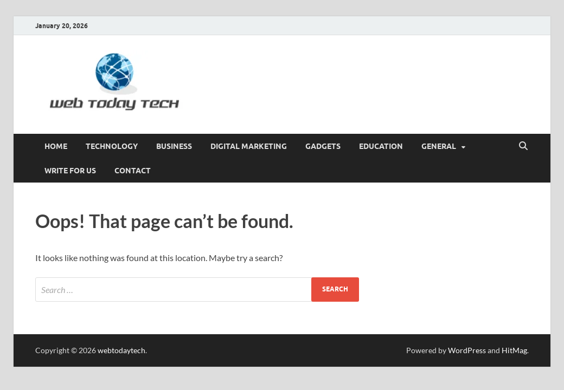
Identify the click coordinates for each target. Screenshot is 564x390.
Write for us (70, 170)
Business (174, 146)
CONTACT (132, 170)
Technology (112, 146)
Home (55, 146)
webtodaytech (121, 350)
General (438, 146)
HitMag (514, 350)
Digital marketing (248, 146)
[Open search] (523, 146)
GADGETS (323, 146)
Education (381, 146)
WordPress (467, 350)
